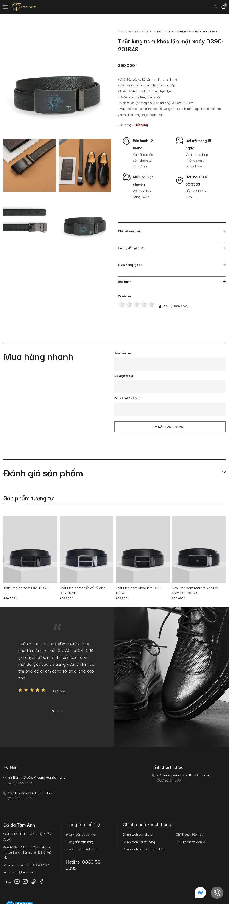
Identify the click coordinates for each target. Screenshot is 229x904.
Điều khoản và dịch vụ (81, 834)
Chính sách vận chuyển (138, 834)
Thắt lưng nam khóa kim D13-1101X (138, 590)
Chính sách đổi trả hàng (139, 841)
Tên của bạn (123, 352)
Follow (7, 881)
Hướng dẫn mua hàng (80, 841)
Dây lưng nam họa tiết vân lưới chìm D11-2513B (195, 590)
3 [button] (62, 711)
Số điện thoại (123, 375)
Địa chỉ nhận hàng (127, 398)
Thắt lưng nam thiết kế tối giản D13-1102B (83, 590)
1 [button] (53, 711)
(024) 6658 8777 (28, 795)
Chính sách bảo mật (189, 834)
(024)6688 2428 (34, 779)
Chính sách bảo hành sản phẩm (144, 848)
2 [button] (58, 711)
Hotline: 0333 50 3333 (83, 864)
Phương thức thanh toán (82, 848)
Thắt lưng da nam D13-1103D (25, 587)
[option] (57, 667)
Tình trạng (124, 124)
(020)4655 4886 (181, 777)
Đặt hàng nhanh (172, 426)
